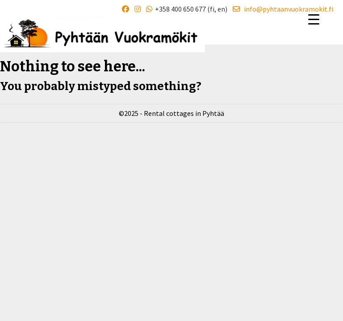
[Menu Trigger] (313, 19)
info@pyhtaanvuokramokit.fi (283, 8)
